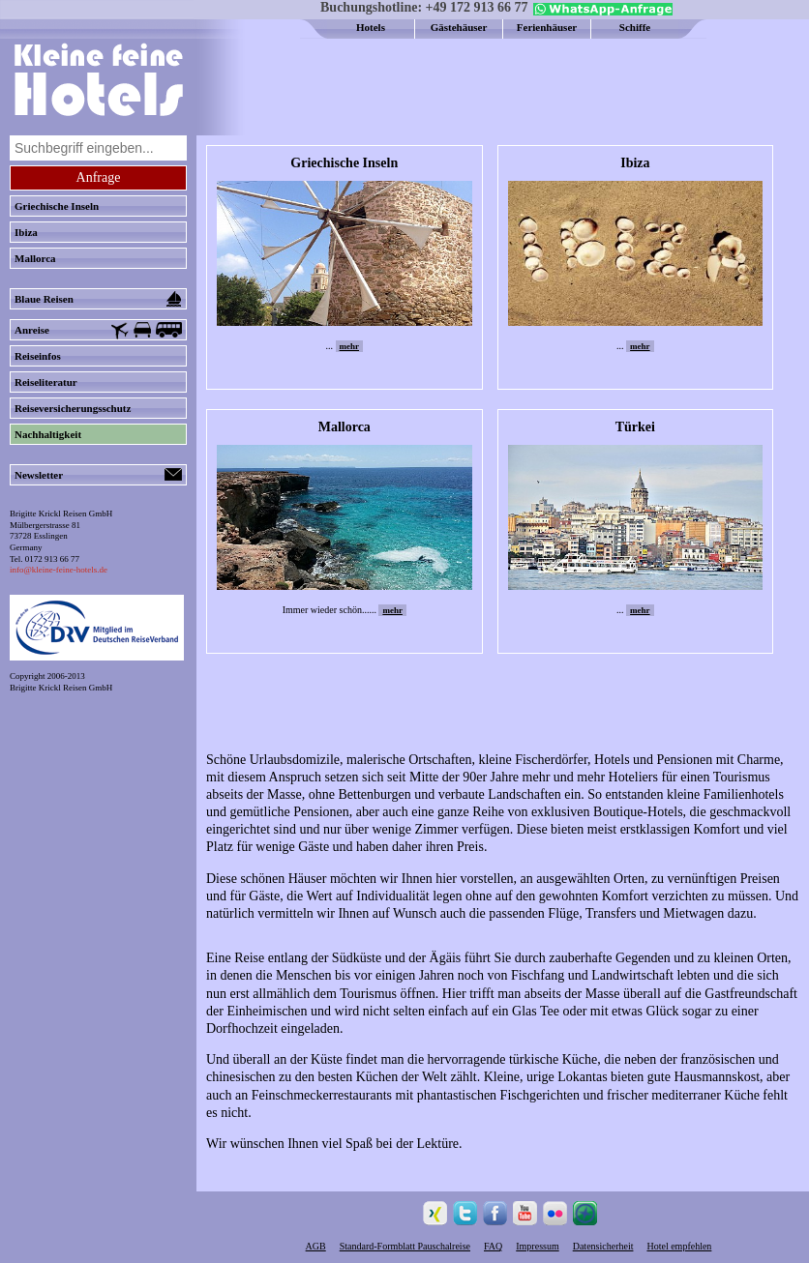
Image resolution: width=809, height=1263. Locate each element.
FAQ (493, 1246)
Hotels (370, 27)
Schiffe (634, 27)
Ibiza (26, 232)
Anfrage (98, 177)
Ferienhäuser (547, 27)
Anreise (98, 330)
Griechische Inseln (57, 206)
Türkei (635, 427)
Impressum (537, 1246)
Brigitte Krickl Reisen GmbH (61, 687)
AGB (316, 1246)
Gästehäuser (459, 27)
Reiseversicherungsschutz (73, 408)
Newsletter (98, 475)
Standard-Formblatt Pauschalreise (405, 1246)
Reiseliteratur (46, 382)
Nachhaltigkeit (48, 434)
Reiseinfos (38, 356)
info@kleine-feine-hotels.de (58, 569)
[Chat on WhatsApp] (600, 11)
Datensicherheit (603, 1246)
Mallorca (35, 258)
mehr (350, 346)
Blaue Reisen (98, 299)
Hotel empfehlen (678, 1246)
